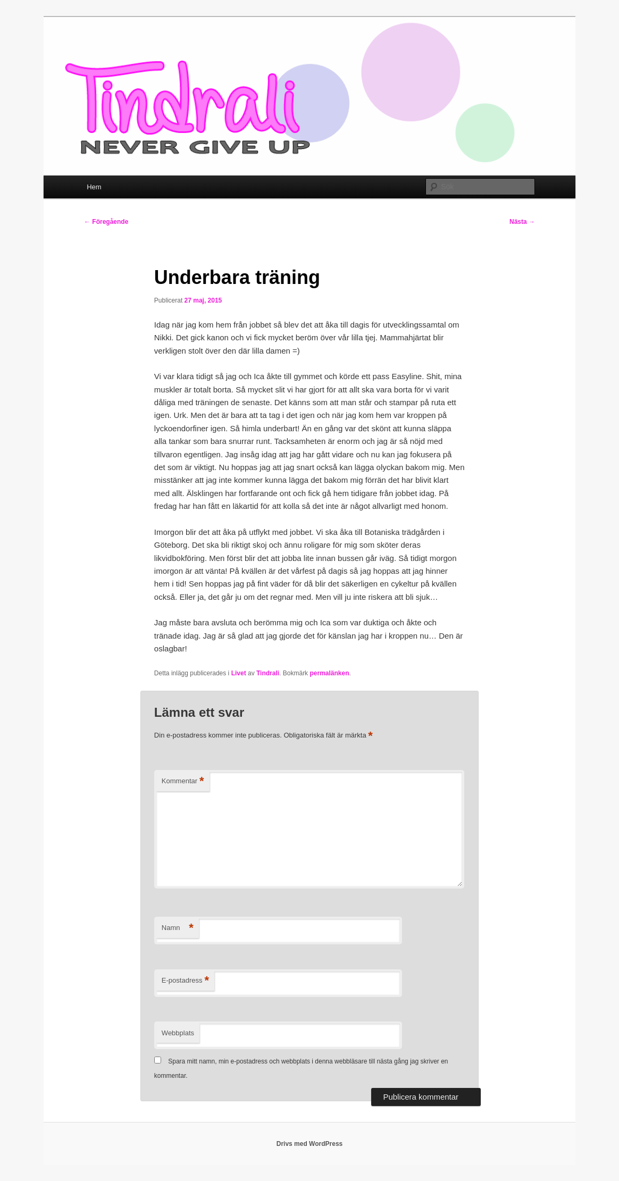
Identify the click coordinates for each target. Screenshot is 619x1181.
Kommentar (183, 781)
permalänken (329, 673)
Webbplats (178, 1033)
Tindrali (267, 673)
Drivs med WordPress (310, 1144)
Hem (94, 187)
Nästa (522, 221)
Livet (238, 673)
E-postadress (185, 981)
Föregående (106, 221)
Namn (178, 928)
